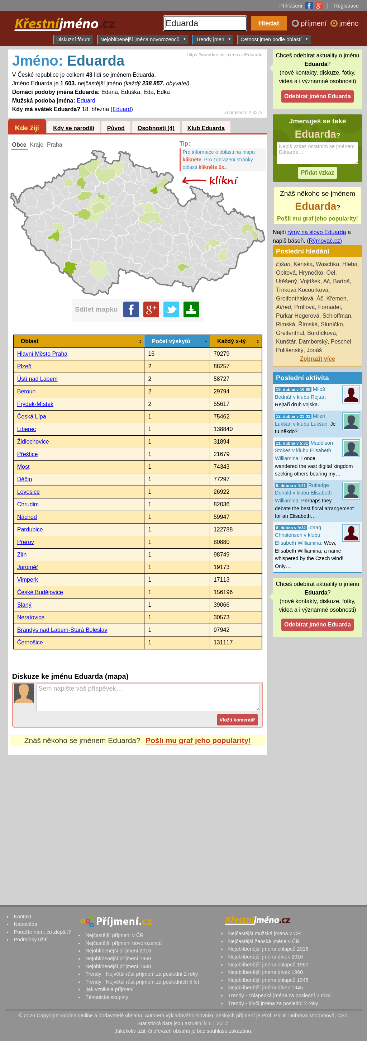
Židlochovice (33, 442)
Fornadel (329, 307)
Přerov (25, 542)
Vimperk (27, 580)
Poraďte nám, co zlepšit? (42, 932)
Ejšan (283, 264)
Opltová (286, 273)
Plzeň (24, 366)
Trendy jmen (213, 39)
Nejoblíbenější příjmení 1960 (118, 958)
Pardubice (30, 529)
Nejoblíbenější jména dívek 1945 (265, 987)
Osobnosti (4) (156, 128)
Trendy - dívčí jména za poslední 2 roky (273, 1003)
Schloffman (337, 316)
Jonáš (314, 350)
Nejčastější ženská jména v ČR (263, 941)
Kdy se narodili (73, 128)
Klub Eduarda (206, 128)
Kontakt (22, 916)
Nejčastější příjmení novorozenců (123, 943)
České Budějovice (40, 592)
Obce (19, 145)
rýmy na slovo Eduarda (316, 232)
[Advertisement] (137, 822)
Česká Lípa (31, 416)
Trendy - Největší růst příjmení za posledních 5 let (142, 982)
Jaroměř (27, 567)
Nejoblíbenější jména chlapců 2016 (268, 949)
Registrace (346, 6)
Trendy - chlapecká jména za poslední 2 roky (279, 995)
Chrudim (28, 504)
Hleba (349, 264)
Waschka (327, 264)
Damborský (313, 342)
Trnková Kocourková (302, 290)
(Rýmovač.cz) (324, 241)
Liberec (26, 429)
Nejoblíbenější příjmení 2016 (118, 951)
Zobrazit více (317, 359)
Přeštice (27, 454)
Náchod (27, 517)
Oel (331, 273)
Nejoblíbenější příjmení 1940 (118, 966)
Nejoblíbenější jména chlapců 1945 (268, 980)
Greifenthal (290, 333)
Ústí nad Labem (37, 379)
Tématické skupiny (106, 997)
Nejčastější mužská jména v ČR (264, 933)
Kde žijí (27, 128)
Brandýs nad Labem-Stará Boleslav (62, 630)
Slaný (24, 605)
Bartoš (341, 281)
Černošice (30, 642)
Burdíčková (321, 333)
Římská (308, 324)
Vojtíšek (310, 281)
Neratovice (30, 617)
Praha (54, 145)
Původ (116, 128)
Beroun (26, 391)
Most (23, 467)
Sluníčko (332, 324)
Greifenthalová (294, 298)
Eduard (86, 101)
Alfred (283, 307)
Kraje (36, 145)
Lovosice (28, 492)
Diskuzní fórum (73, 39)
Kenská (303, 264)
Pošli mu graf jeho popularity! (198, 740)
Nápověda (25, 924)
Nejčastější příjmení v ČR (114, 935)
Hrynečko (311, 273)
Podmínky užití (30, 939)
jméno (349, 23)
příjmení (315, 23)
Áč (319, 298)
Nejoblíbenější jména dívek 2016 (265, 957)
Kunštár (285, 342)
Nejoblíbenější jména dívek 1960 (265, 972)
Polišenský (289, 350)
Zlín (22, 555)
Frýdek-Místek (35, 404)
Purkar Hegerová (297, 316)
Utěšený (286, 281)
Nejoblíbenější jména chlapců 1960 (268, 964)
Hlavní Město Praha (42, 354)
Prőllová (304, 307)
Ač (326, 281)
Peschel (341, 342)
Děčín (24, 479)
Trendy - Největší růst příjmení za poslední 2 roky (141, 974)
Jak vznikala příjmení (109, 989)
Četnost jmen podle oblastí (274, 39)
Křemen (337, 298)
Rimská (285, 324)
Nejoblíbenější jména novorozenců (143, 39)
